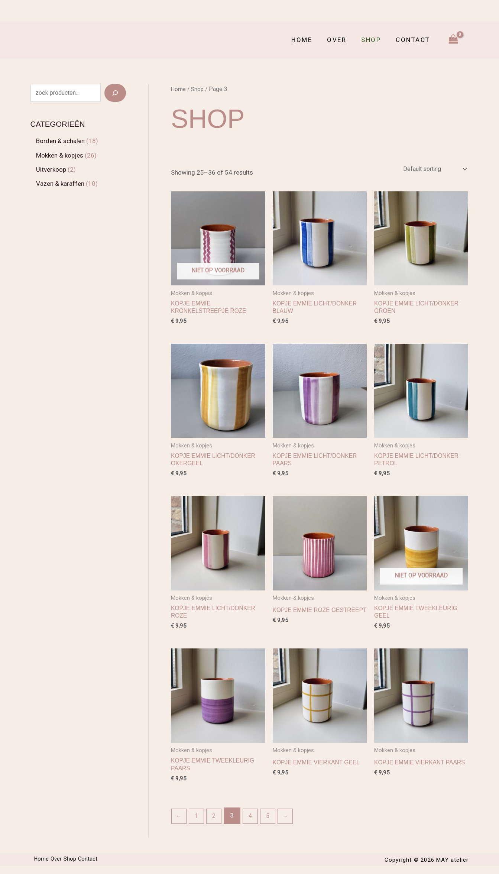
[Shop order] (430, 170)
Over (342, 39)
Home (309, 39)
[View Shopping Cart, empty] (453, 40)
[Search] (115, 93)
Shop (374, 39)
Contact (414, 39)
